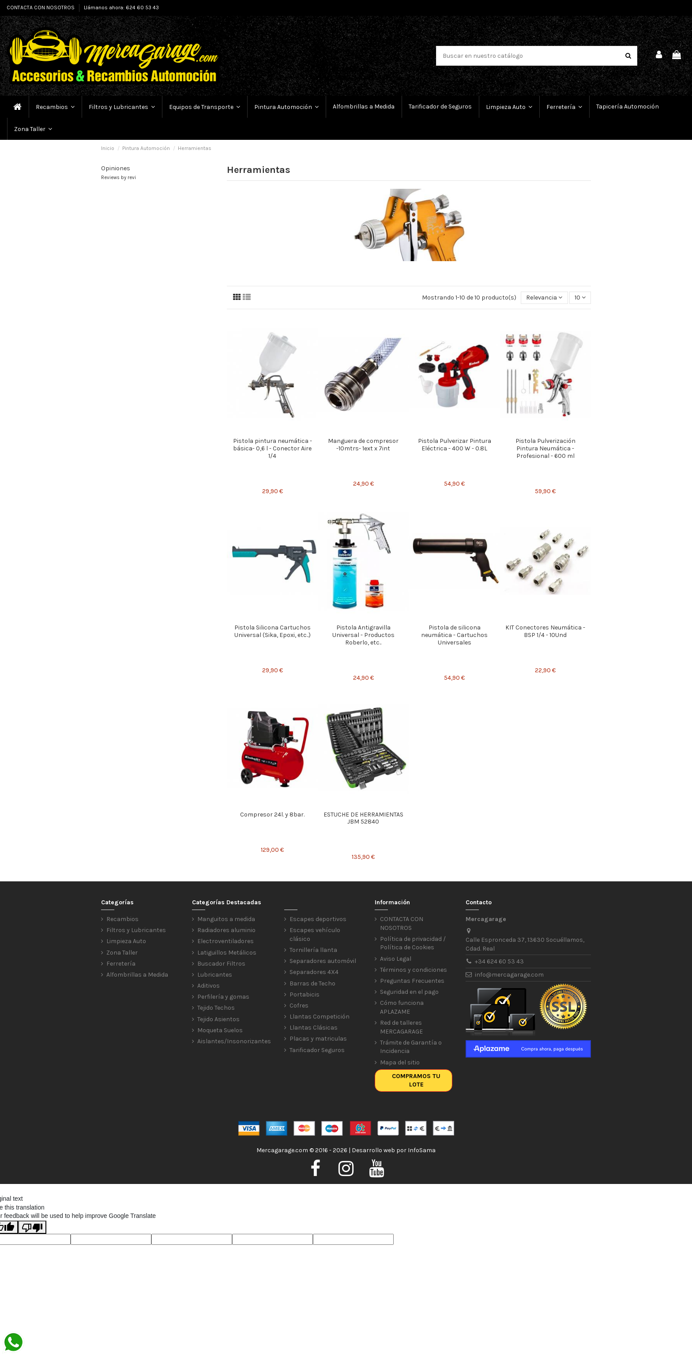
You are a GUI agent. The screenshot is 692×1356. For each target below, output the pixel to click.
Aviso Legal (395, 959)
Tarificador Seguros (317, 1050)
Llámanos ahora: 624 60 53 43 (121, 7)
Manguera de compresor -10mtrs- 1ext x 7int (363, 444)
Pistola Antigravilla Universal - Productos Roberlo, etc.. (363, 635)
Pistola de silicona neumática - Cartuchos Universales (454, 635)
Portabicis (305, 994)
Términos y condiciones (413, 970)
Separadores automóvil (323, 961)
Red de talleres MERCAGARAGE (401, 1027)
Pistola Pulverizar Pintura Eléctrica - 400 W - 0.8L (454, 444)
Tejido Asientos (218, 1019)
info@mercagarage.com (509, 974)
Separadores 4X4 (314, 972)
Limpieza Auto (126, 941)
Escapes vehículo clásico (315, 934)
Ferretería (120, 963)
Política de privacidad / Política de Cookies (413, 943)
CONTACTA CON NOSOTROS (41, 7)
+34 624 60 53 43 (499, 961)
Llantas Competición (320, 1016)
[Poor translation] (32, 1227)
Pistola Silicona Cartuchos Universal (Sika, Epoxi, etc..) (272, 631)
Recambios (122, 919)
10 (580, 297)
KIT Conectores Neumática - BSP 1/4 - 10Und (545, 631)
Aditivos (208, 985)
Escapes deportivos (318, 919)
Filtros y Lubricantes (136, 930)
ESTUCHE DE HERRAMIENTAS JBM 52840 (363, 818)
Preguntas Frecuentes (412, 981)
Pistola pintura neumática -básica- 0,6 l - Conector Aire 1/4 (272, 448)
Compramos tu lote (416, 1080)
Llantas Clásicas (314, 1027)
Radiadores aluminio (226, 930)
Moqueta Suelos (220, 1030)
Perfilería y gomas (223, 996)
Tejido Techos (216, 1007)
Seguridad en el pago (409, 992)
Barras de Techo (312, 983)
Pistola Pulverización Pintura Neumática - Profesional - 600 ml (545, 448)
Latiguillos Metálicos (226, 952)
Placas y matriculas (318, 1038)
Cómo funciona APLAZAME (402, 1007)
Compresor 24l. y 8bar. (272, 814)
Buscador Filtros (221, 963)
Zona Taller (122, 952)
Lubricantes (214, 974)
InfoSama (422, 1150)
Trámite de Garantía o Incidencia (411, 1047)
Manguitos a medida (226, 919)
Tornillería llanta (313, 950)
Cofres (299, 1005)
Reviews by (118, 177)
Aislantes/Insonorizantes (234, 1041)
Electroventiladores (225, 941)
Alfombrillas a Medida (137, 974)
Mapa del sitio (400, 1062)
